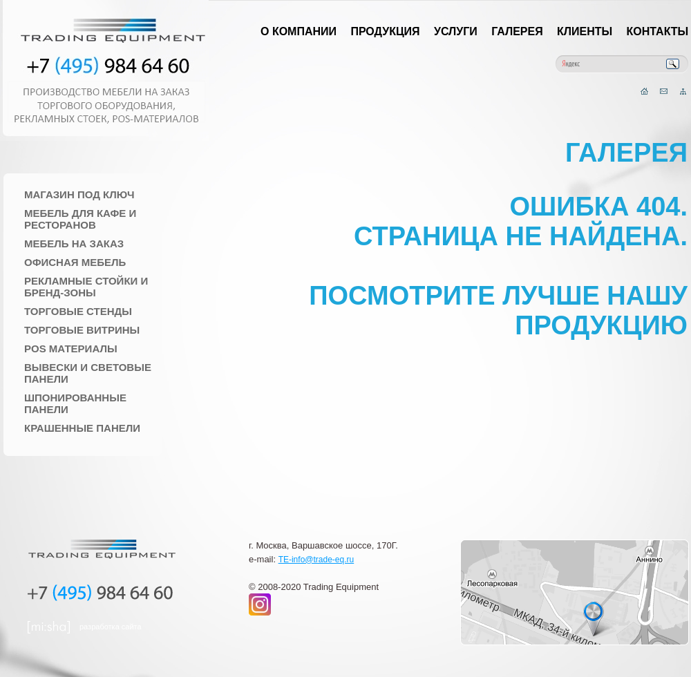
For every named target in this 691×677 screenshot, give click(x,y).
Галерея (517, 31)
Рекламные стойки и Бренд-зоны (86, 286)
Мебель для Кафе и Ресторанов (80, 219)
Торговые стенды (78, 311)
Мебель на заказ (74, 243)
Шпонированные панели (75, 403)
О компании (299, 31)
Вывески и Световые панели (87, 373)
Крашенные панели (82, 428)
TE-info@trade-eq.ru (316, 559)
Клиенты (584, 31)
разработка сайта (110, 626)
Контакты (658, 31)
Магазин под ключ (79, 194)
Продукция (384, 31)
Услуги (455, 31)
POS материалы (70, 348)
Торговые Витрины (82, 330)
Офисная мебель (75, 262)
